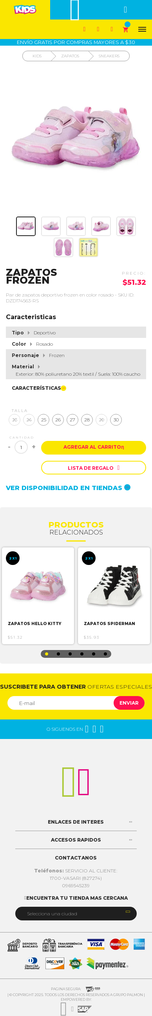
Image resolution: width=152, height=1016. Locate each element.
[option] (38, 595)
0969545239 (76, 885)
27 (72, 420)
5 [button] (93, 653)
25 (43, 420)
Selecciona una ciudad (52, 914)
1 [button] (46, 653)
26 (58, 420)
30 (116, 420)
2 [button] (58, 653)
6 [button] (105, 653)
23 (14, 420)
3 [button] (70, 653)
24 (29, 420)
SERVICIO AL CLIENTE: (76, 871)
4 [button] (81, 653)
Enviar (129, 703)
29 (101, 420)
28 (87, 420)
